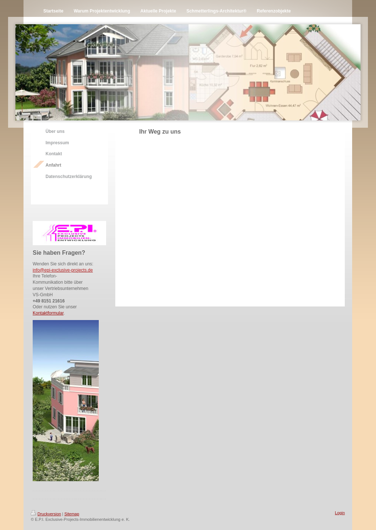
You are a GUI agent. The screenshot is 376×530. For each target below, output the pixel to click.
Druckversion (46, 514)
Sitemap (71, 514)
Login (340, 513)
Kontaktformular (48, 313)
